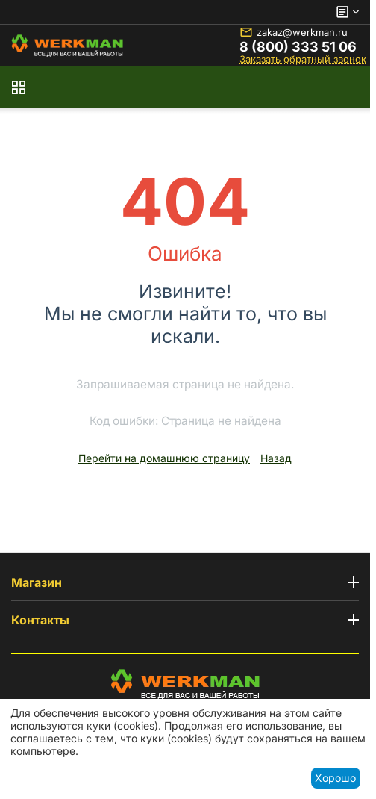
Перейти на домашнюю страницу (164, 458)
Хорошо (335, 777)
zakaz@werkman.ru (293, 32)
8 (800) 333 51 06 (298, 47)
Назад (276, 458)
